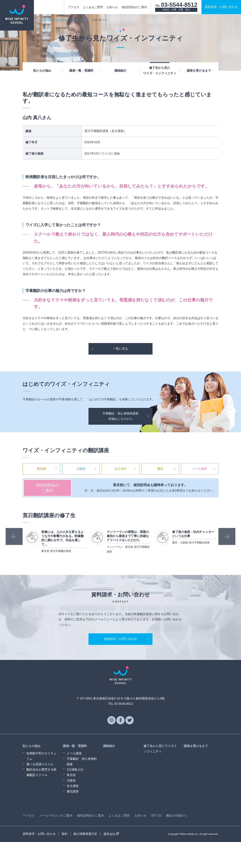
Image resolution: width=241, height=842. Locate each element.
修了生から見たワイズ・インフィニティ (159, 70)
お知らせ (112, 7)
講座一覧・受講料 (81, 70)
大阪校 (80, 468)
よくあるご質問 (93, 7)
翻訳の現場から (176, 815)
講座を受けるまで (199, 70)
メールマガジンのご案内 (55, 815)
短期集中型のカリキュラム (41, 756)
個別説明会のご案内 (134, 7)
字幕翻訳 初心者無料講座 (82, 761)
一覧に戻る (120, 348)
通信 (160, 468)
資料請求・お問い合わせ (120, 639)
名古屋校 (120, 468)
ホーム (41, 19)
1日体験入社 (75, 769)
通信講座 (73, 791)
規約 (65, 833)
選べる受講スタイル (39, 764)
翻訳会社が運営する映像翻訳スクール (41, 772)
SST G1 (156, 815)
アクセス (73, 7)
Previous (14, 536)
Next (226, 536)
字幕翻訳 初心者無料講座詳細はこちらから (120, 416)
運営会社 (111, 834)
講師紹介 (120, 70)
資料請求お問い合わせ (221, 6)
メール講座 (199, 468)
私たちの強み (42, 70)
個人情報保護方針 (85, 833)
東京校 (41, 468)
